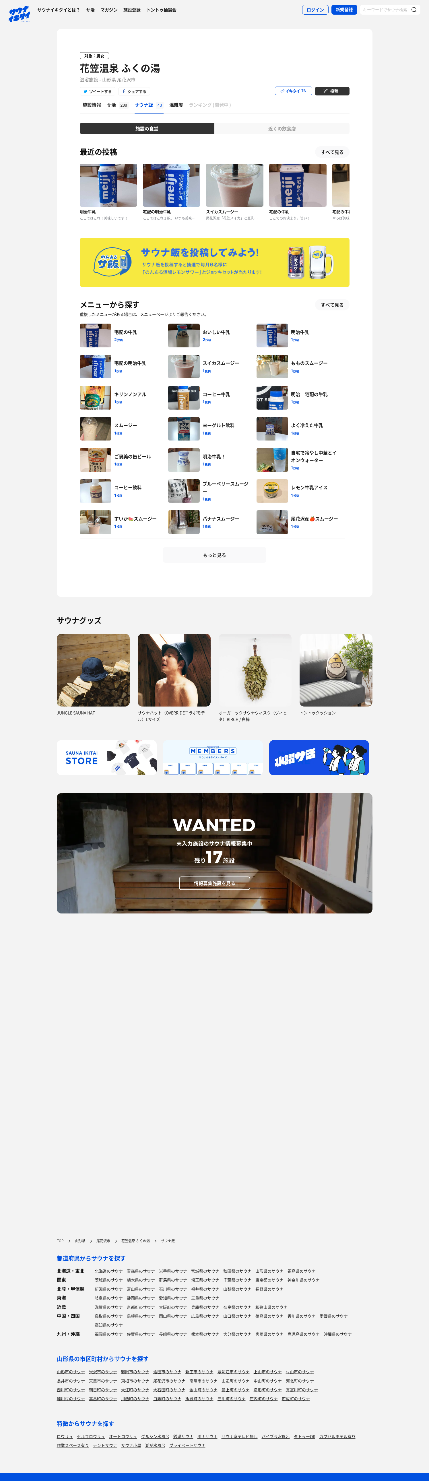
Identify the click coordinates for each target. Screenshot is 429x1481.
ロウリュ (65, 1436)
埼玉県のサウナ (205, 1280)
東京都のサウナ (269, 1280)
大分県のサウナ (237, 1334)
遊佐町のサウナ (296, 1398)
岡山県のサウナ (173, 1316)
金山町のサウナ (203, 1389)
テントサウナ (105, 1445)
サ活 (90, 10)
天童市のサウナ (103, 1381)
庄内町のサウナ (264, 1398)
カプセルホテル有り (337, 1436)
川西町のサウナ (135, 1398)
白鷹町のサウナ (167, 1398)
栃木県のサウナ (141, 1280)
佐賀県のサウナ (141, 1334)
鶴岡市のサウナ (135, 1371)
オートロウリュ (123, 1436)
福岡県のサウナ (109, 1334)
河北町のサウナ (300, 1381)
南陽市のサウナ (203, 1381)
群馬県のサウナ (173, 1280)
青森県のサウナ (141, 1271)
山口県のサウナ (237, 1316)
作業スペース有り (73, 1445)
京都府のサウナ (141, 1307)
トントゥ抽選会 (161, 10)
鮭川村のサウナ (71, 1398)
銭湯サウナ (183, 1436)
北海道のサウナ (109, 1271)
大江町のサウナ (135, 1389)
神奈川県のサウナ (304, 1280)
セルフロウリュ (91, 1436)
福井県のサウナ (205, 1289)
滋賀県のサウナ (109, 1307)
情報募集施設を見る (214, 883)
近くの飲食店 (282, 128)
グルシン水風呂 (155, 1436)
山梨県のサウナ (237, 1289)
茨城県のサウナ (109, 1280)
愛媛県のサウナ (334, 1316)
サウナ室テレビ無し (240, 1436)
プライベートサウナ (187, 1445)
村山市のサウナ (300, 1371)
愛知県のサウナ (173, 1298)
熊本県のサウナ (205, 1334)
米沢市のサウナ (103, 1371)
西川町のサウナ (71, 1389)
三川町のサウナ (232, 1398)
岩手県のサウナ (173, 1271)
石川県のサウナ (173, 1289)
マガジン (109, 10)
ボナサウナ (207, 1436)
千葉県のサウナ (237, 1280)
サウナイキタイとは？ (58, 10)
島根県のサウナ (141, 1316)
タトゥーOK (304, 1436)
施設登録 (132, 10)
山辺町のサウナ (236, 1381)
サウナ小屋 (131, 1445)
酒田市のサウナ (167, 1371)
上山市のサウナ (268, 1371)
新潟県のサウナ (109, 1289)
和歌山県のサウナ (271, 1307)
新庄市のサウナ (199, 1371)
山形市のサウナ (71, 1371)
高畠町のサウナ (103, 1398)
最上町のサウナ (236, 1389)
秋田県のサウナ (237, 1271)
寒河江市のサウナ (234, 1371)
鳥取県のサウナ (109, 1316)
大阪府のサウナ (173, 1307)
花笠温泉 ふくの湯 (120, 68)
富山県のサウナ (141, 1289)
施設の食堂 (146, 128)
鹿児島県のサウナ (304, 1334)
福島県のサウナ (302, 1271)
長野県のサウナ (269, 1289)
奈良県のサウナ (237, 1307)
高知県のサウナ (109, 1325)
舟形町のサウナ (268, 1389)
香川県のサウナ (302, 1316)
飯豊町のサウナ (199, 1398)
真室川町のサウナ (302, 1389)
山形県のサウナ (269, 1271)
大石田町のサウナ (169, 1389)
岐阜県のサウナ (109, 1298)
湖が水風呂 (155, 1445)
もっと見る (214, 554)
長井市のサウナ (71, 1381)
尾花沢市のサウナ (169, 1381)
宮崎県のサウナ (269, 1334)
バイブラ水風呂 (276, 1436)
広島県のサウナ (205, 1316)
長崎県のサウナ (173, 1334)
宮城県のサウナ (205, 1271)
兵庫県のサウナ (205, 1307)
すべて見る (332, 151)
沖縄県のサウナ (338, 1334)
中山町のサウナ (268, 1381)
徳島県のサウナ (269, 1316)
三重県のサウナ (205, 1298)
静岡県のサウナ (141, 1298)
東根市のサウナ (135, 1381)
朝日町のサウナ (103, 1389)
